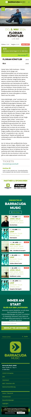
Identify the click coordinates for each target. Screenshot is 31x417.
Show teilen (26, 11)
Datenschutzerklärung (8, 387)
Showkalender (6, 397)
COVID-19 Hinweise (7, 373)
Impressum (5, 380)
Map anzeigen (22, 55)
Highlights (5, 403)
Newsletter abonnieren (15, 328)
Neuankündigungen (8, 400)
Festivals (5, 407)
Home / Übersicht (7, 393)
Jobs (3, 376)
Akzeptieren (21, 412)
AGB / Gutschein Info (8, 383)
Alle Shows (16, 212)
